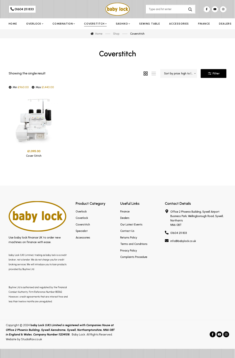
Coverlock (82, 218)
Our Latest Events (131, 224)
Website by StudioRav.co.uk (24, 339)
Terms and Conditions (133, 244)
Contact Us (127, 231)
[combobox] (178, 73)
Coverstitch (83, 224)
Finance (125, 211)
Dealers (124, 218)
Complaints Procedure (133, 257)
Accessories (83, 237)
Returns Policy (128, 237)
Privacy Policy (128, 250)
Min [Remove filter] (21, 87)
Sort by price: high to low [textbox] (179, 73)
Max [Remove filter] (45, 87)
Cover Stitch (33, 157)
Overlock (81, 211)
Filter (213, 72)
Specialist (82, 231)
